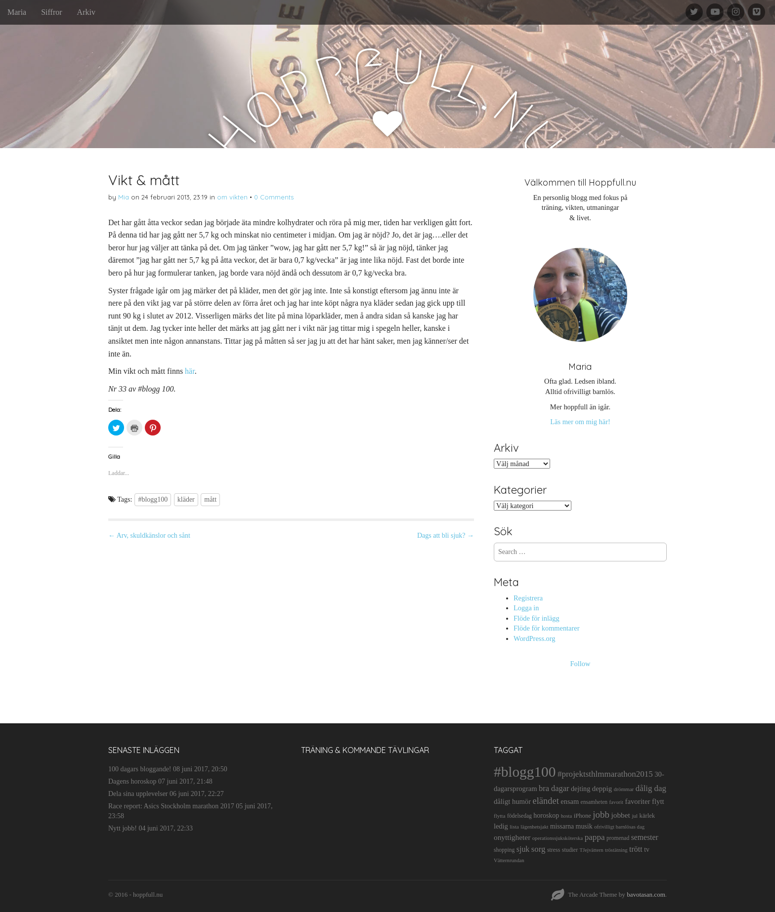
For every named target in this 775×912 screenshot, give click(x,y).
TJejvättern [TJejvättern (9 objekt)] (591, 850)
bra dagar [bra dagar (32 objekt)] (554, 788)
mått (210, 499)
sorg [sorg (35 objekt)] (538, 849)
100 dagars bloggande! (140, 769)
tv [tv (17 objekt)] (646, 849)
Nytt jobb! (122, 828)
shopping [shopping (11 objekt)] (504, 850)
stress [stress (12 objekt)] (553, 849)
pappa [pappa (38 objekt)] (595, 837)
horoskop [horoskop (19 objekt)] (546, 815)
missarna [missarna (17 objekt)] (562, 826)
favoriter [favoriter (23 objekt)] (637, 801)
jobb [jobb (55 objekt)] (601, 814)
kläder (186, 499)
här (190, 371)
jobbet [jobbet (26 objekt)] (620, 815)
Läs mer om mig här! (580, 422)
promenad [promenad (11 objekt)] (617, 838)
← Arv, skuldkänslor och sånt (149, 535)
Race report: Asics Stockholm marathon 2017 (171, 806)
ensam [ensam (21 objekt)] (569, 801)
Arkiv (86, 12)
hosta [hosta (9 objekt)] (566, 816)
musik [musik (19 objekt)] (584, 826)
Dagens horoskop (132, 781)
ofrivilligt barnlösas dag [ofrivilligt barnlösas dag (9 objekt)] (619, 827)
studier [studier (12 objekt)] (570, 849)
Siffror (51, 12)
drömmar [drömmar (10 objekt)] (624, 789)
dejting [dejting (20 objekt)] (580, 789)
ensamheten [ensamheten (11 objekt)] (594, 802)
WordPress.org (535, 638)
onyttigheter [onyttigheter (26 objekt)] (512, 837)
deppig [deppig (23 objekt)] (602, 789)
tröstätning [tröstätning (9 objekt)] (616, 850)
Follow (580, 664)
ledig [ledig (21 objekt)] (501, 826)
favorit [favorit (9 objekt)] (616, 802)
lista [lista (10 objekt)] (514, 827)
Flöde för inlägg (537, 618)
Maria (16, 12)
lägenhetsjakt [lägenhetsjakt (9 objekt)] (534, 827)
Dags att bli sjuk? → (445, 535)
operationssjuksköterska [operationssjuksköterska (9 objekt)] (557, 838)
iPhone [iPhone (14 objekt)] (582, 815)
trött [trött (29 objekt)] (636, 849)
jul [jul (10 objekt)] (635, 816)
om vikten (232, 197)
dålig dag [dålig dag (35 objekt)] (651, 788)
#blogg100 (153, 499)
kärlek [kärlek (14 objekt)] (647, 815)
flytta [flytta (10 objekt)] (499, 816)
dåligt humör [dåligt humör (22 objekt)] (512, 801)
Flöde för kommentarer (546, 628)
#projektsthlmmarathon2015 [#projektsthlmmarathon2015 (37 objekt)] (605, 774)
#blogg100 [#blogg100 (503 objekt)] (525, 772)
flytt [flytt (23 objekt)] (658, 801)
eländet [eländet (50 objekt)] (546, 801)
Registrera (528, 598)
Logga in (526, 608)
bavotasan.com (646, 894)
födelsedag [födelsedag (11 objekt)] (519, 816)
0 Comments (274, 197)
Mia (123, 197)
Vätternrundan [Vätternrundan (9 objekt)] (509, 860)
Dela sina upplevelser (138, 793)
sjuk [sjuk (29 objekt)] (523, 849)
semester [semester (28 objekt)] (644, 837)
